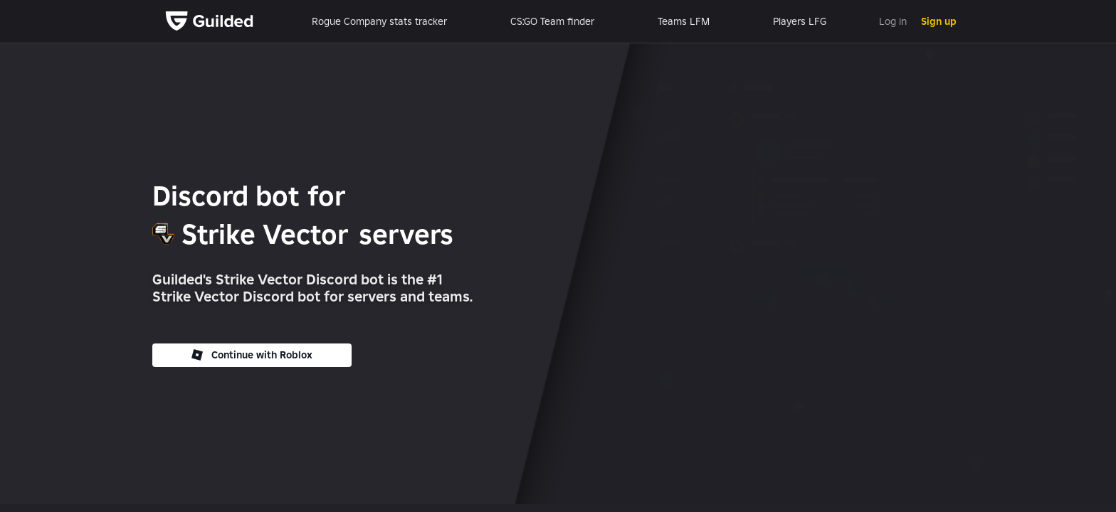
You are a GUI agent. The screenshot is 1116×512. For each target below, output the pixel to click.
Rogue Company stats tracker (379, 21)
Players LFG (799, 21)
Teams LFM (684, 21)
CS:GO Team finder (552, 21)
